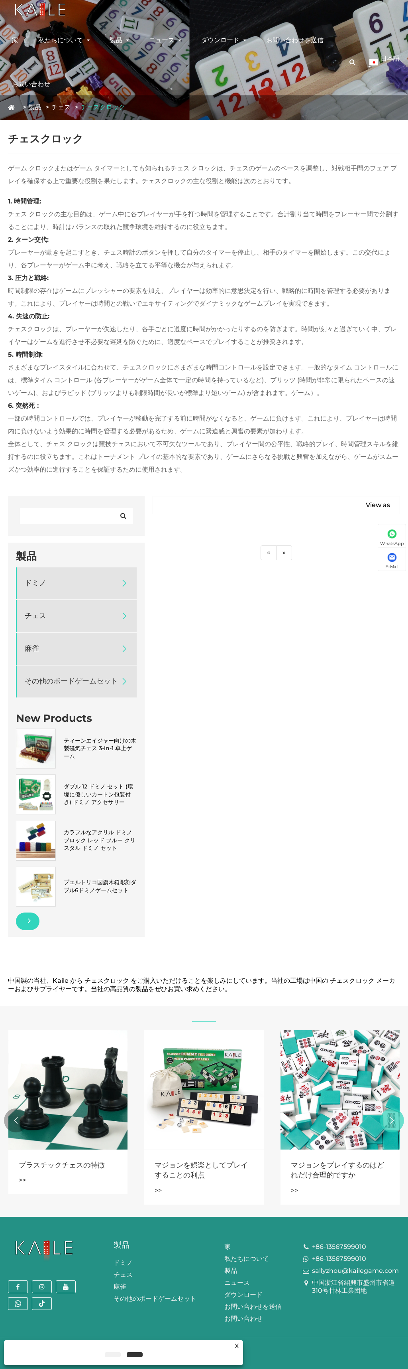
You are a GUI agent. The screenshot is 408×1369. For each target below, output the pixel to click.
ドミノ (35, 583)
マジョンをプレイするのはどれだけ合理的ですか (337, 1170)
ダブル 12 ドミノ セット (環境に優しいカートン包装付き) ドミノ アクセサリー (98, 794)
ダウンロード (220, 40)
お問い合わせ (31, 84)
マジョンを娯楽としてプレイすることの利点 (201, 1170)
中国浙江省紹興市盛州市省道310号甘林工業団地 (353, 1286)
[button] (392, 1120)
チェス (61, 107)
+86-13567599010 (339, 1246)
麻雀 (32, 648)
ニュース (162, 40)
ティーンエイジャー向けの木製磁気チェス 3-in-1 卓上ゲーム (100, 748)
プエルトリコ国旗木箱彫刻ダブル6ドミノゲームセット (100, 886)
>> (22, 1180)
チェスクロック (102, 107)
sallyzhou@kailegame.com (355, 1270)
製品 (116, 40)
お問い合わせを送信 (295, 40)
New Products (54, 718)
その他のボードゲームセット (71, 681)
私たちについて (60, 40)
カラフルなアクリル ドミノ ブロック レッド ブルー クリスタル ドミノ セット (99, 840)
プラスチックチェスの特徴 (62, 1165)
